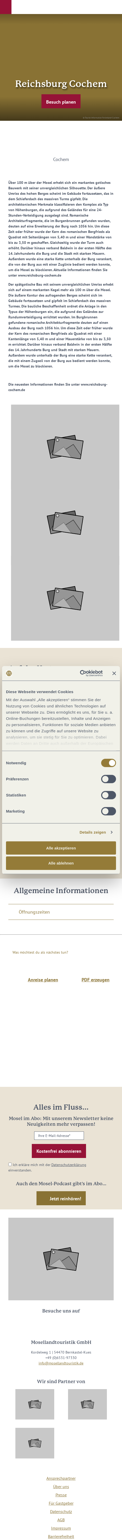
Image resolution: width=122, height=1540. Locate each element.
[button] (5, 7)
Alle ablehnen (61, 863)
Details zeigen (93, 832)
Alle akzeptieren (61, 848)
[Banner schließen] (114, 673)
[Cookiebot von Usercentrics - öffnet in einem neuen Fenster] (80, 673)
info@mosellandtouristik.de (61, 1363)
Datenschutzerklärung (68, 1164)
